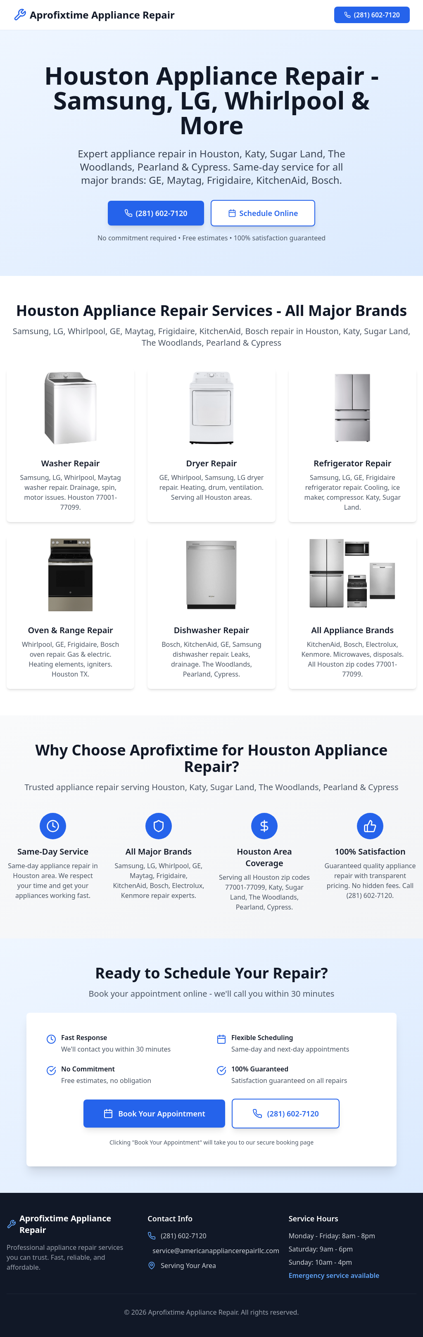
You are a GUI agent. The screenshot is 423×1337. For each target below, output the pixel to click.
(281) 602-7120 (372, 14)
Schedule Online (263, 213)
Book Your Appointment (154, 1114)
